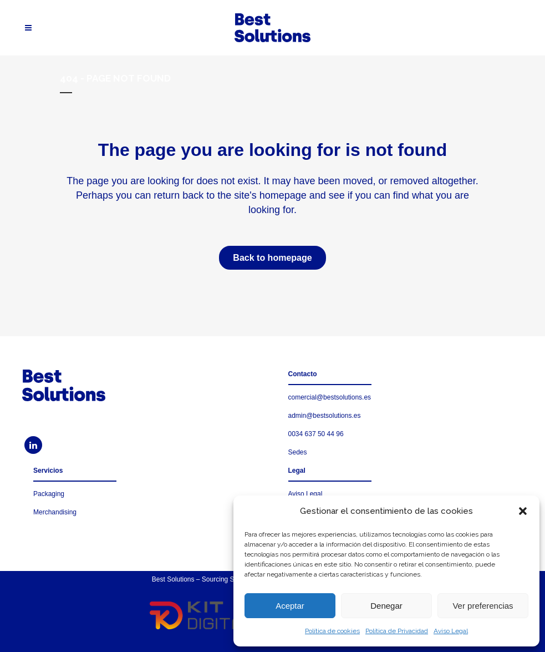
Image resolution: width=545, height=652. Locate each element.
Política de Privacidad (396, 631)
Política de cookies (332, 631)
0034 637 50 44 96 (316, 434)
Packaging (48, 494)
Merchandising (55, 512)
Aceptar (290, 605)
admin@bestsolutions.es (324, 415)
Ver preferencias (482, 605)
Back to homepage (272, 257)
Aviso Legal (451, 631)
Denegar (386, 605)
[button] (522, 511)
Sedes (297, 452)
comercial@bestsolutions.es (329, 397)
